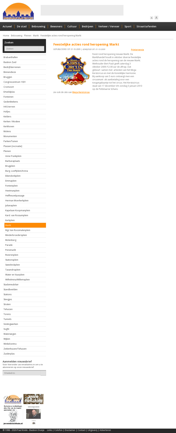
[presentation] (23, 381)
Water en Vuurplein (14, 274)
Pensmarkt (10, 249)
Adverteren (105, 430)
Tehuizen (8, 309)
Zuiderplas (9, 353)
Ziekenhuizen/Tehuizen (15, 348)
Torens (7, 314)
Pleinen (27, 35)
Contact (81, 430)
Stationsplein (11, 259)
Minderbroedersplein (16, 235)
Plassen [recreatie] (13, 146)
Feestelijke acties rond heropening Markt (61, 35)
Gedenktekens (11, 101)
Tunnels (7, 319)
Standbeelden (11, 289)
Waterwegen (10, 333)
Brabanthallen (11, 57)
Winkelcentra (10, 343)
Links (49, 430)
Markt (36, 35)
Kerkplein (10, 220)
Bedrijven (87, 26)
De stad (22, 26)
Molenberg (10, 240)
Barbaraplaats (12, 161)
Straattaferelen (146, 26)
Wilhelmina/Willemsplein (17, 279)
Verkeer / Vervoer (108, 26)
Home (6, 35)
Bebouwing (38, 26)
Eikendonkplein (13, 175)
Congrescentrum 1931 (15, 81)
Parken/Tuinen (11, 141)
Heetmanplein (12, 190)
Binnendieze (10, 72)
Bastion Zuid (10, 62)
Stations (7, 294)
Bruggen (8, 77)
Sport (128, 26)
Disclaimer (70, 430)
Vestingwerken (11, 324)
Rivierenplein (11, 254)
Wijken (7, 338)
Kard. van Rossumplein (16, 215)
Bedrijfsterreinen (12, 67)
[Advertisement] (82, 10)
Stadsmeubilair (11, 284)
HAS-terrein (9, 106)
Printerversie (137, 49)
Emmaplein (10, 180)
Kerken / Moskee (12, 121)
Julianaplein (11, 205)
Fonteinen (8, 96)
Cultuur (72, 26)
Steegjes (8, 299)
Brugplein (10, 165)
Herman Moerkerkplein (16, 200)
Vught (6, 328)
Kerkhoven (9, 126)
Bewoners (56, 26)
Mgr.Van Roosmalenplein (17, 230)
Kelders (7, 116)
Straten (7, 304)
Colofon (58, 430)
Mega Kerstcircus (81, 92)
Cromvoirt (9, 86)
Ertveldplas (9, 91)
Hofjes (7, 111)
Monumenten (10, 136)
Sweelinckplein (12, 264)
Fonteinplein (11, 185)
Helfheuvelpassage (14, 195)
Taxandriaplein (12, 269)
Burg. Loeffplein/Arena (16, 170)
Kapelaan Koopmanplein (17, 210)
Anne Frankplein (13, 156)
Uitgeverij (92, 430)
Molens (7, 131)
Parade (9, 244)
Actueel (7, 26)
